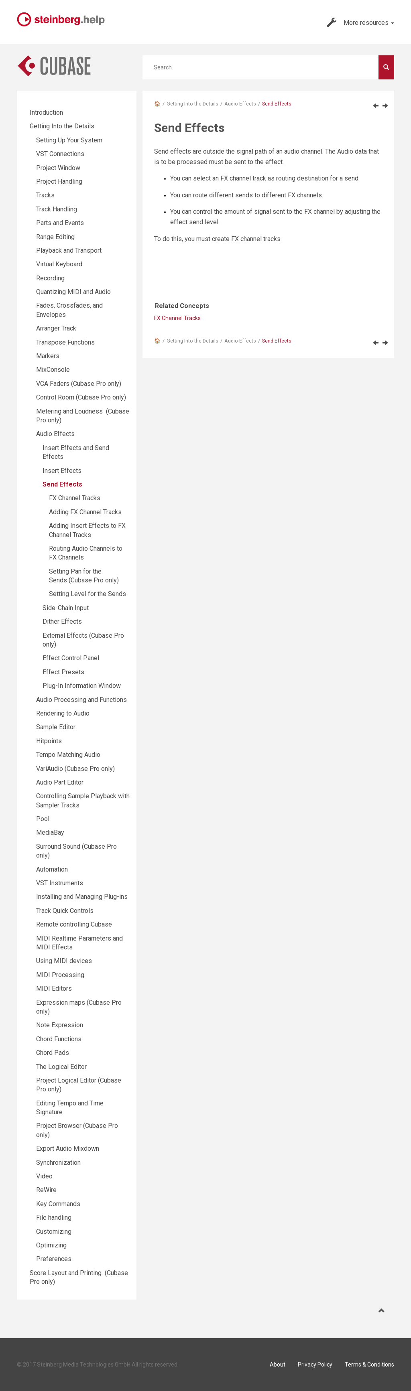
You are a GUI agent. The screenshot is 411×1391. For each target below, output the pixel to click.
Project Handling (59, 181)
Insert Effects (62, 470)
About (277, 1364)
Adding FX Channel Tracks (85, 512)
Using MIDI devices (64, 961)
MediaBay (50, 832)
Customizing (53, 1231)
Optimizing (51, 1245)
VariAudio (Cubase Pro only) (75, 769)
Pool (42, 819)
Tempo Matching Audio (68, 754)
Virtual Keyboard (59, 264)
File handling (53, 1217)
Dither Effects (62, 621)
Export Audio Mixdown (67, 1148)
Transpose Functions (65, 342)
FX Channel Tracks (177, 318)
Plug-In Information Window (82, 685)
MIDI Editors (54, 988)
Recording (50, 278)
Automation (52, 869)
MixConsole (53, 369)
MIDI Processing (60, 975)
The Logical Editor (61, 1067)
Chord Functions (58, 1039)
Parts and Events (60, 223)
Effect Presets (63, 672)
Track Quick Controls (65, 910)
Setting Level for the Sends (87, 594)
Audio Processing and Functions (81, 700)
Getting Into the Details (192, 104)
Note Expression (59, 1025)
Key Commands (58, 1204)
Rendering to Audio (63, 713)
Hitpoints (49, 741)
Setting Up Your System (69, 140)
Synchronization (58, 1162)
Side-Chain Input (66, 608)
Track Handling (56, 209)
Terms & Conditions (369, 1364)
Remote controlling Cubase (74, 924)
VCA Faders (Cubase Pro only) (78, 383)
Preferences (53, 1259)
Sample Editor (55, 727)
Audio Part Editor (59, 782)
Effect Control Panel (71, 658)
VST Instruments (59, 883)
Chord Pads (52, 1052)
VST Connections (60, 154)
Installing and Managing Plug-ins (82, 896)
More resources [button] (360, 22)
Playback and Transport (69, 250)
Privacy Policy (315, 1364)
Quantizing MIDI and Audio (73, 292)
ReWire (46, 1190)
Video (44, 1176)
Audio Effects (240, 104)
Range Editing (55, 237)
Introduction (46, 112)
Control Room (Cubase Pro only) (81, 397)
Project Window (58, 168)
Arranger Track (56, 328)
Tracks (45, 195)
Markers (47, 356)
